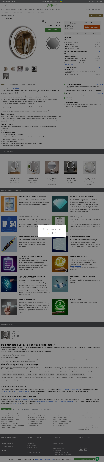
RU (55, 233)
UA (50, 233)
